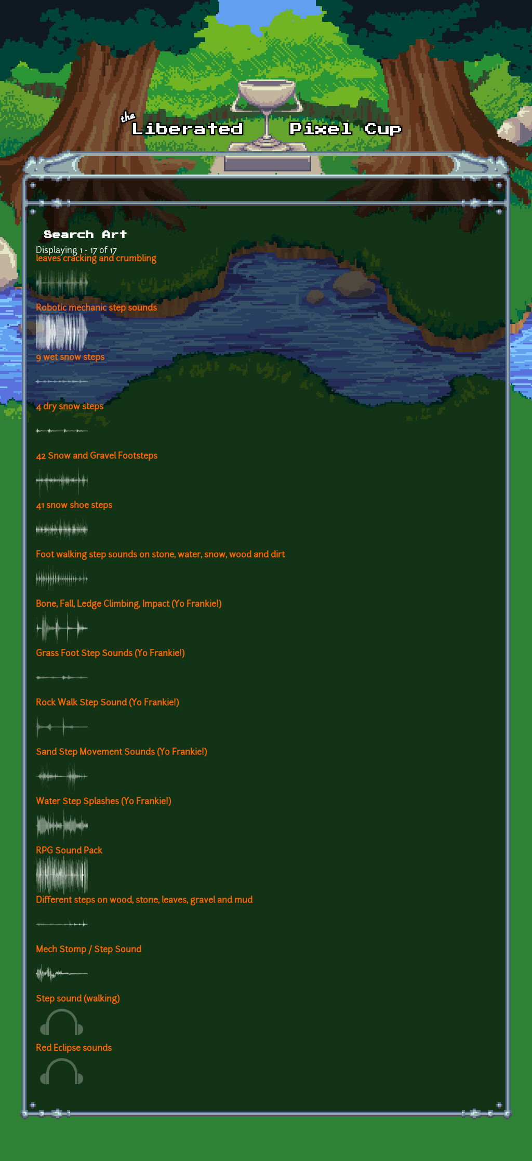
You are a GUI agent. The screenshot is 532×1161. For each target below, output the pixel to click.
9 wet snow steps (70, 358)
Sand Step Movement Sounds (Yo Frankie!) (121, 753)
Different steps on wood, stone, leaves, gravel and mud (144, 901)
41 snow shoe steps (74, 506)
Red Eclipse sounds (74, 1049)
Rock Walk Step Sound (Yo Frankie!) (107, 703)
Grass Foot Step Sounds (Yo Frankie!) (110, 654)
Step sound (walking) (77, 999)
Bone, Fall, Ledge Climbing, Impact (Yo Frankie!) (128, 604)
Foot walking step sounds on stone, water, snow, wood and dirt (160, 555)
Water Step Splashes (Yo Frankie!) (103, 802)
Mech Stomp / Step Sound (88, 950)
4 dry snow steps (69, 407)
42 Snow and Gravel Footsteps (96, 456)
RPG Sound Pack (69, 851)
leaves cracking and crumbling (96, 259)
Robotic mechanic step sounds (96, 308)
